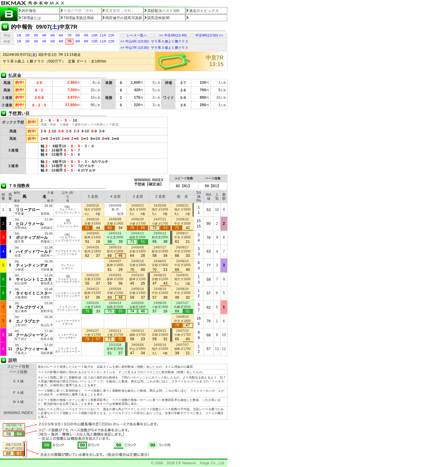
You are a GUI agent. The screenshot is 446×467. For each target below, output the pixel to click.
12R (111, 35)
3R (36, 35)
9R (86, 35)
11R (103, 35)
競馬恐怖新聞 (158, 18)
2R (27, 35)
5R (53, 35)
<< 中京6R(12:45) (173, 35)
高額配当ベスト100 (163, 11)
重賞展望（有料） (120, 11)
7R (69, 35)
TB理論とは (31, 18)
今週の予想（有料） (80, 11)
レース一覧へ (137, 35)
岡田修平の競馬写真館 (123, 18)
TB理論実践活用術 (78, 18)
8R (78, 35)
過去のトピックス (204, 11)
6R (61, 35)
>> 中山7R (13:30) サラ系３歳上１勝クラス (154, 47)
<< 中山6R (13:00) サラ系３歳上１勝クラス (154, 41)
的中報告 (29, 11)
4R (44, 35)
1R (19, 35)
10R (94, 35)
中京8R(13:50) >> (209, 35)
